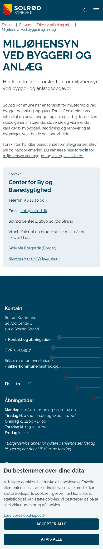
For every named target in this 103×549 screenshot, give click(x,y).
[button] (98, 10)
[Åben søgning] (85, 10)
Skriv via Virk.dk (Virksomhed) (34, 258)
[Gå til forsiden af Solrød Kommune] (38, 10)
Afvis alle (51, 539)
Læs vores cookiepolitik (24, 515)
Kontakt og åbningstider (30, 339)
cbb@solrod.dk (33, 211)
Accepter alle (51, 524)
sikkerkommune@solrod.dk (33, 366)
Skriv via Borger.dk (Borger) (32, 248)
